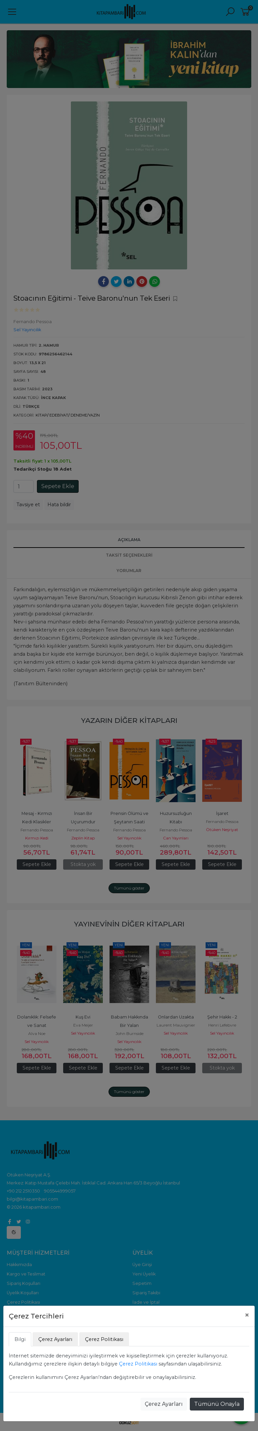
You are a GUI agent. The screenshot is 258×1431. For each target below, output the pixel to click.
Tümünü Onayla (217, 1404)
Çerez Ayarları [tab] (55, 1339)
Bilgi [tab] (20, 1339)
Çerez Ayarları (164, 1404)
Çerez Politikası (138, 1364)
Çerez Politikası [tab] (104, 1339)
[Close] (247, 1315)
